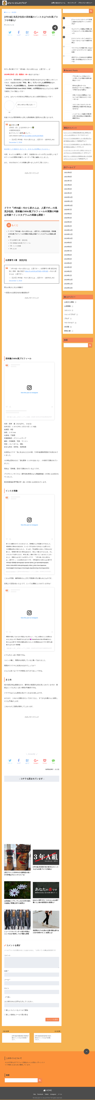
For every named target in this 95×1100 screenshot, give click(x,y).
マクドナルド (70, 323)
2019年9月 (68, 242)
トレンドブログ (71, 314)
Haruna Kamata (10, 571)
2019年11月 (68, 234)
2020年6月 (68, 213)
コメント (7, 956)
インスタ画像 (15, 246)
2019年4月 (68, 263)
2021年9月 (68, 172)
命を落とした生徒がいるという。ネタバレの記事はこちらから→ (27, 149)
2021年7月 (68, 180)
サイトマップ (72, 3)
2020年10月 (68, 205)
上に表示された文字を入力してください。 (19, 1002)
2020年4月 (68, 217)
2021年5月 (68, 188)
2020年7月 (68, 209)
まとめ (13, 249)
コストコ (69, 310)
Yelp (34, 1094)
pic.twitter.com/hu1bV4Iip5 (34, 136)
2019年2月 (68, 271)
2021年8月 (68, 176)
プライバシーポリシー (85, 3)
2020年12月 (68, 197)
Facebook (40, 1094)
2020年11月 (68, 201)
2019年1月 (68, 275)
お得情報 (69, 306)
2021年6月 (68, 184)
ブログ (68, 319)
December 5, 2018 (15, 142)
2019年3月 (68, 267)
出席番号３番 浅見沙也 (18, 240)
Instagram (53, 1094)
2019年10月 (68, 238)
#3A (23, 136)
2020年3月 (68, 221)
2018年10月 (68, 288)
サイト (6, 988)
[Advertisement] (31, 53)
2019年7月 (68, 250)
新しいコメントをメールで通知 (17, 1010)
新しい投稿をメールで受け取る (17, 1015)
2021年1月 (68, 192)
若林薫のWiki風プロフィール (20, 243)
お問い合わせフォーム (58, 3)
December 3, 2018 (15, 281)
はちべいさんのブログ (16, 2)
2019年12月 (68, 230)
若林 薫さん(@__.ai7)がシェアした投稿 (18, 417)
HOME (47, 1091)
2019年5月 (68, 259)
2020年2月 (68, 226)
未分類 (57, 769)
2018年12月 (68, 279)
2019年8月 (68, 246)
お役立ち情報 (70, 302)
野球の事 (69, 331)
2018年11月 (68, 284)
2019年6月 (68, 255)
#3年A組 (45, 271)
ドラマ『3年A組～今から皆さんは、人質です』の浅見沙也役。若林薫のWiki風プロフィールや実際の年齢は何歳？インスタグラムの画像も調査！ (32, 234)
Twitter (47, 1094)
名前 (6, 971)
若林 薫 (9, 648)
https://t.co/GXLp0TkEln (33, 271)
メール (7, 980)
